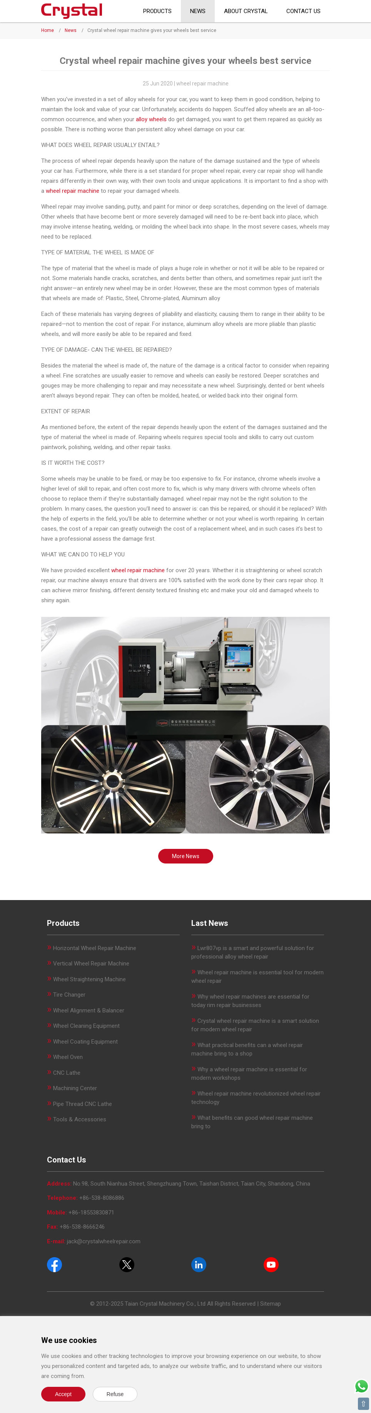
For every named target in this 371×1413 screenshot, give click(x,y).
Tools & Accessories (79, 1119)
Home (47, 30)
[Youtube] (271, 1264)
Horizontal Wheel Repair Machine (94, 948)
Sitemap (270, 1303)
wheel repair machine (72, 190)
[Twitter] (126, 1264)
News (198, 11)
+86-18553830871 (91, 1212)
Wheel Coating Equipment (85, 1041)
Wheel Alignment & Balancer (88, 1010)
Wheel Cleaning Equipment (86, 1025)
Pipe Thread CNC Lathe (82, 1104)
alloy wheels (151, 119)
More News (185, 856)
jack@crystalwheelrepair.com (103, 1241)
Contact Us (303, 11)
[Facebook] (54, 1264)
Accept (63, 1394)
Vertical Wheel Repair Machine (91, 963)
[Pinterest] (198, 1264)
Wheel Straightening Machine (89, 979)
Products (157, 11)
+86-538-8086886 (101, 1197)
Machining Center (75, 1088)
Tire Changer (69, 994)
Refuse (115, 1394)
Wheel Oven (68, 1057)
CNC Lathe (66, 1072)
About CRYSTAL (246, 11)
